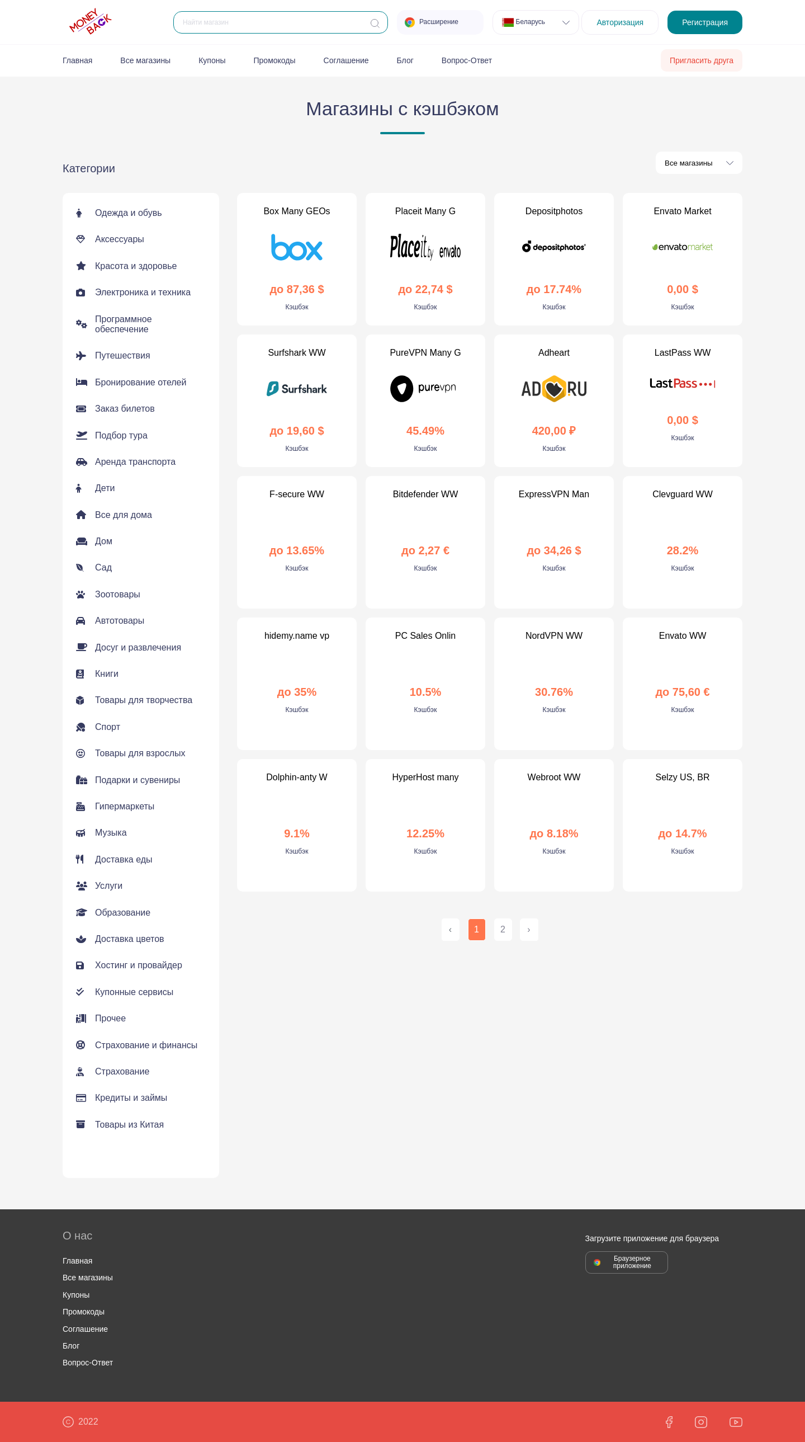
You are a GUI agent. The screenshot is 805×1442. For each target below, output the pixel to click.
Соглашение (346, 60)
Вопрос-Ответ (467, 60)
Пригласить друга (701, 60)
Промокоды (275, 60)
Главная (77, 60)
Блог (405, 60)
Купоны (211, 60)
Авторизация (619, 22)
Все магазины (145, 60)
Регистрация (705, 22)
